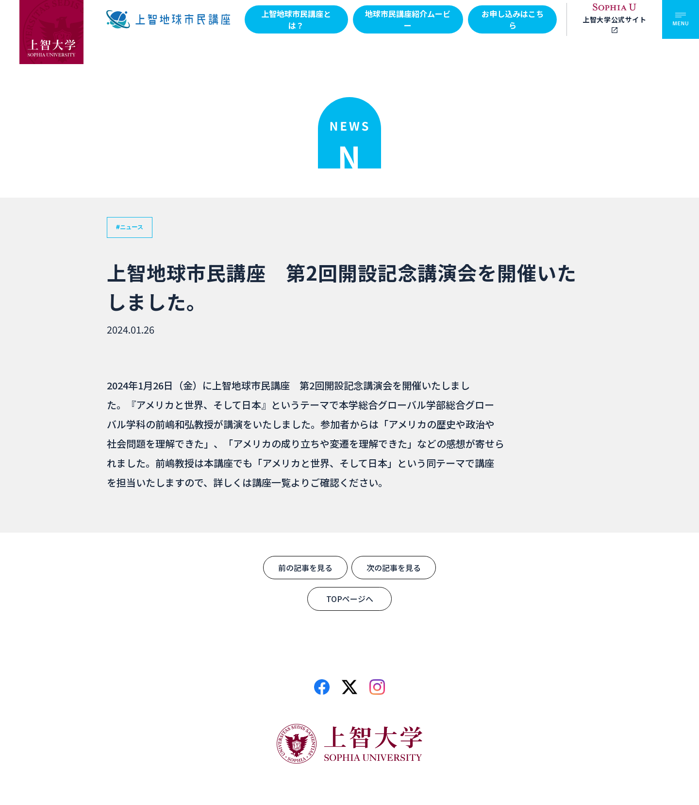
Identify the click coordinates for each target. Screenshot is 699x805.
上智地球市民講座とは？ (296, 19)
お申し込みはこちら (513, 19)
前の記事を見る (305, 567)
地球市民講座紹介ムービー (407, 19)
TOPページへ (349, 598)
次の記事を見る (393, 567)
